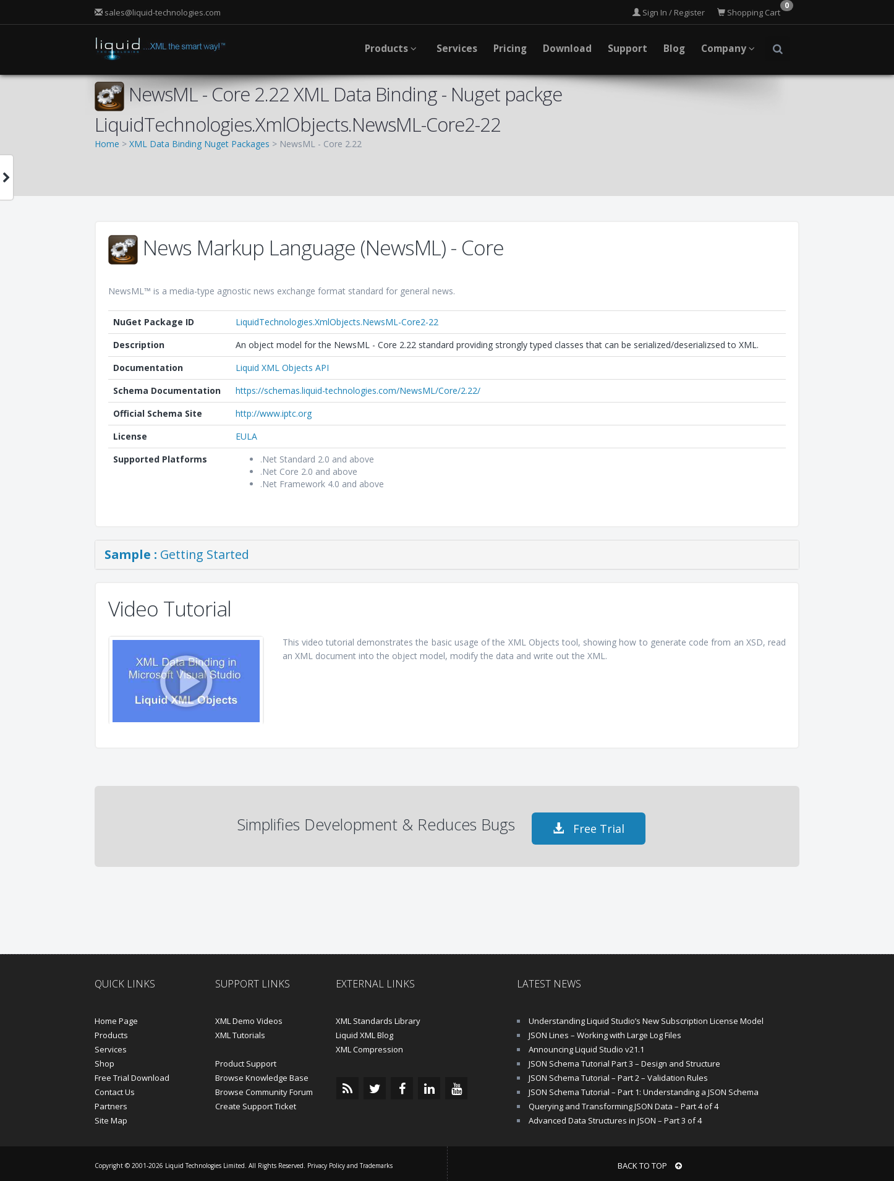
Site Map (111, 1116)
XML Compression (369, 1045)
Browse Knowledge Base (262, 1073)
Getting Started (176, 554)
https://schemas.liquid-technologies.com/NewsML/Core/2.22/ (358, 390)
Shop (104, 1059)
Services (111, 1045)
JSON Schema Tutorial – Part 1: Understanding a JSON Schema (644, 1087)
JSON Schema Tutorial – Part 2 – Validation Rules (618, 1073)
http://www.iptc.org (274, 413)
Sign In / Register (668, 12)
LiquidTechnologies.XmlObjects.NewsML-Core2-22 (337, 322)
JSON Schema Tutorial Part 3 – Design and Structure (624, 1059)
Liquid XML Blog (364, 1030)
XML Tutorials (240, 1030)
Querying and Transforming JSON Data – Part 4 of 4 (623, 1101)
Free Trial (588, 824)
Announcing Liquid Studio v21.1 (586, 1045)
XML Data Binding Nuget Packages (199, 144)
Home (107, 144)
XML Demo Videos (249, 1016)
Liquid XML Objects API (282, 367)
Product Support (245, 1059)
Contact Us (115, 1087)
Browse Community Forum (264, 1087)
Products (111, 1030)
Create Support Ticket (255, 1101)
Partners (111, 1101)
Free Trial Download (132, 1073)
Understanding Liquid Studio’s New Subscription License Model (646, 1016)
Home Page (116, 1016)
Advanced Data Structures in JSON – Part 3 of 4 (615, 1116)
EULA (246, 436)
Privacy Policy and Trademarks (350, 1161)
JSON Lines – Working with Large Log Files (605, 1030)
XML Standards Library (378, 1016)
